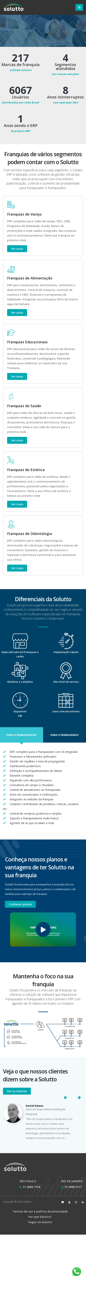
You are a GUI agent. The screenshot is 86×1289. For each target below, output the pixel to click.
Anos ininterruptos (65, 97)
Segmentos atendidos (65, 67)
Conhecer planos (20, 904)
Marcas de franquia (20, 65)
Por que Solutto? (40, 1217)
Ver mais (17, 249)
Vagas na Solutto (40, 1222)
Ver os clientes (17, 1091)
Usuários (20, 97)
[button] (21, 735)
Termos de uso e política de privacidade (40, 1211)
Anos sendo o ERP (20, 126)
